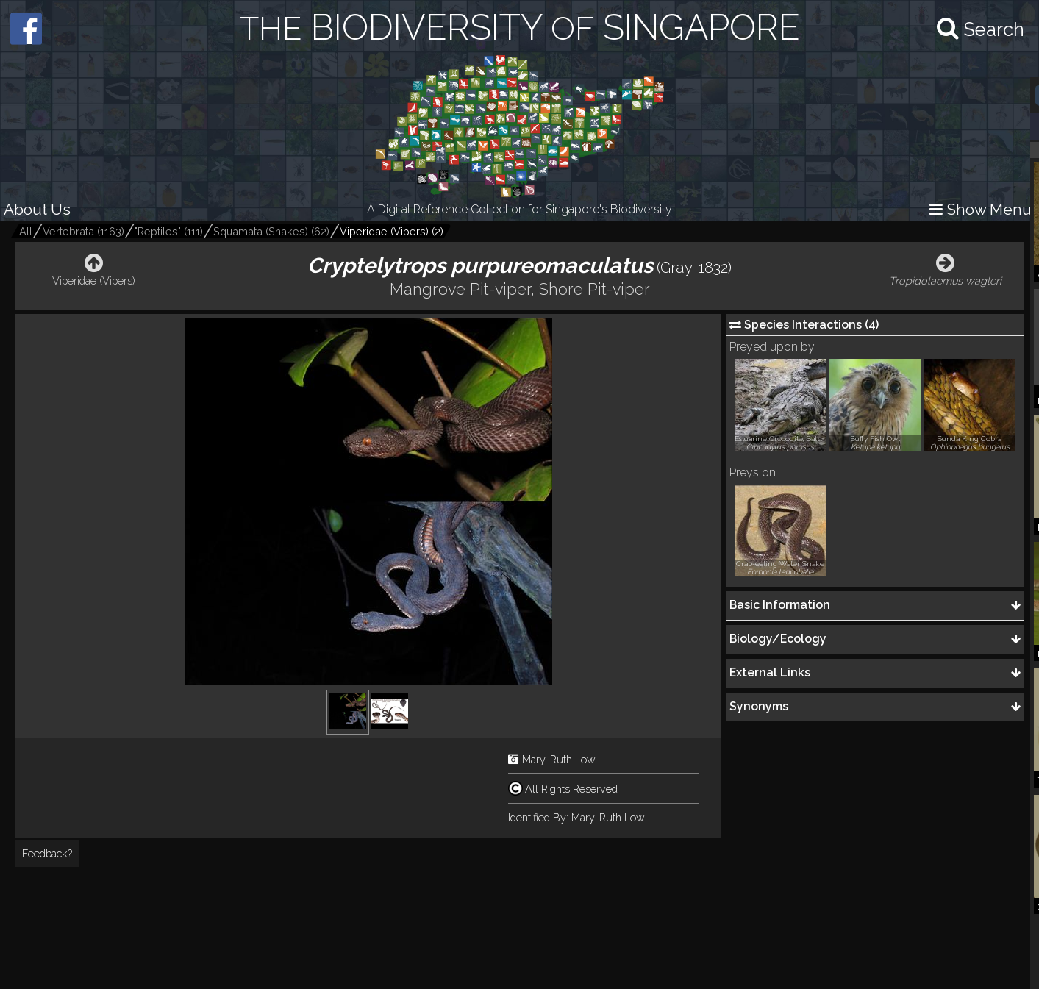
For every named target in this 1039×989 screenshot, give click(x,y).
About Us (37, 209)
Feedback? (47, 853)
